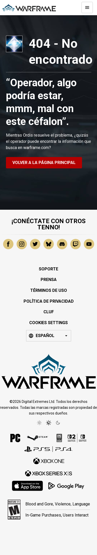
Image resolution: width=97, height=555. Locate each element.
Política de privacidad (49, 301)
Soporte (48, 269)
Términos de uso (48, 290)
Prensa (49, 279)
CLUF (48, 311)
